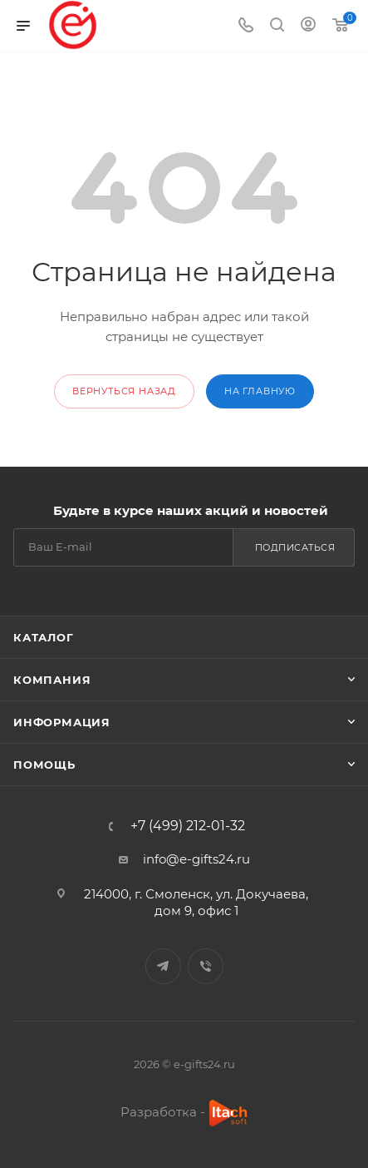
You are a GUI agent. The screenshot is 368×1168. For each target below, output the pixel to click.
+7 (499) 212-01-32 (187, 826)
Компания (52, 679)
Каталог (43, 637)
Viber (205, 966)
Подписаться (295, 547)
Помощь (44, 764)
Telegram (163, 966)
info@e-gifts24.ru (196, 859)
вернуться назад (124, 391)
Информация (61, 722)
